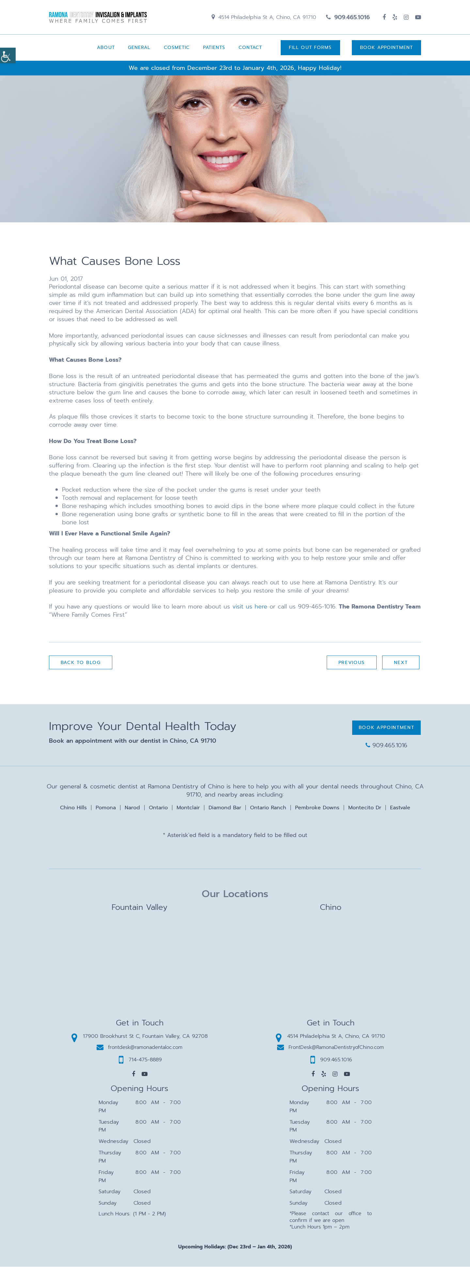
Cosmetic (177, 47)
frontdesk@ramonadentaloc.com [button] (139, 1047)
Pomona (106, 808)
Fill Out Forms (310, 47)
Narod (132, 808)
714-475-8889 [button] (140, 1060)
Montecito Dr (364, 808)
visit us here (249, 606)
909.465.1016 (348, 17)
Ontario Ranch (268, 808)
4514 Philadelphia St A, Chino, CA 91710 (264, 17)
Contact (250, 47)
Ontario (158, 808)
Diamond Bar (225, 808)
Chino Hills (73, 808)
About (106, 47)
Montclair (188, 808)
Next (401, 662)
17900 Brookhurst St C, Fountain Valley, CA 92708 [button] (139, 1036)
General (139, 47)
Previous (351, 662)
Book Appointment (386, 47)
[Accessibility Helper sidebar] (8, 55)
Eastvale (400, 808)
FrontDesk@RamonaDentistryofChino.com (330, 1047)
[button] (133, 1074)
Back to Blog (81, 662)
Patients (214, 47)
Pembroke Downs (317, 808)
